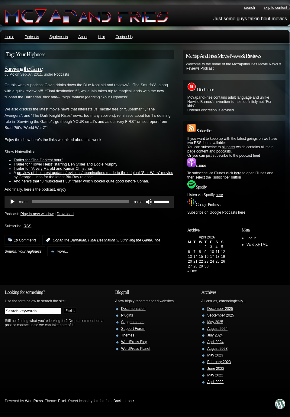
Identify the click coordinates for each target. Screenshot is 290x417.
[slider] (80, 201)
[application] (89, 202)
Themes (127, 335)
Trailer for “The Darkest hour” (38, 160)
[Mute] (149, 202)
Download (65, 214)
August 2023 (217, 348)
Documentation (133, 309)
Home (9, 36)
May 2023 (215, 355)
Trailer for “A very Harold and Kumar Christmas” (54, 168)
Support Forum (133, 329)
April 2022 (215, 382)
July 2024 (215, 335)
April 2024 (215, 342)
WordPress (34, 401)
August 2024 (217, 329)
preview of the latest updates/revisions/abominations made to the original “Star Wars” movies (95, 173)
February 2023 (219, 362)
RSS (27, 226)
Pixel (62, 401)
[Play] (12, 202)
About (82, 36)
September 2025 (220, 315)
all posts (228, 147)
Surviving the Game (23, 68)
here (237, 173)
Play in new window (37, 214)
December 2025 (220, 309)
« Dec (192, 271)
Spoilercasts (58, 36)
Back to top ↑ (124, 401)
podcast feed (249, 155)
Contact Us (123, 36)
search (249, 7)
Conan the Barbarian (69, 240)
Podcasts (32, 36)
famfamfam (102, 401)
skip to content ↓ (277, 7)
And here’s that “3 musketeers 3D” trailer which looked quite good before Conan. (81, 181)
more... (62, 251)
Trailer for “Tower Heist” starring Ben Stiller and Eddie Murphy (65, 164)
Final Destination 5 (103, 240)
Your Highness (30, 251)
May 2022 (215, 375)
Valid (257, 244)
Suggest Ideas (132, 322)
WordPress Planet (135, 348)
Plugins (127, 315)
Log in (251, 238)
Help (101, 36)
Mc (11, 74)
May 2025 (215, 322)
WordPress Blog (134, 342)
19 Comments (25, 240)
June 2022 (215, 368)
